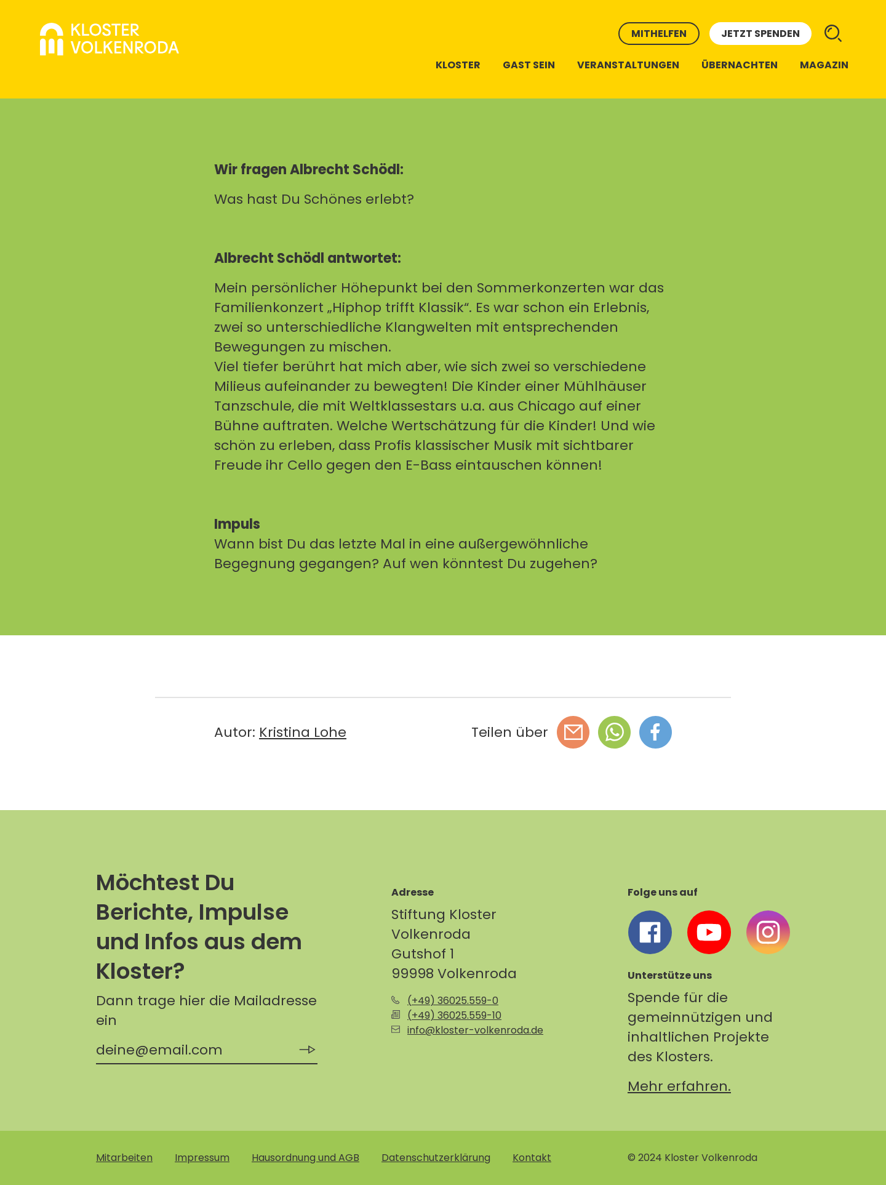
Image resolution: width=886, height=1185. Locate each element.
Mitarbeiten (124, 1158)
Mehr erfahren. (679, 1086)
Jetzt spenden (760, 33)
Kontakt (532, 1158)
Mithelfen (659, 33)
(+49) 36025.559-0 (452, 1001)
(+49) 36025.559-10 (454, 1015)
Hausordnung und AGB (305, 1158)
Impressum (202, 1158)
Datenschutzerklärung (435, 1158)
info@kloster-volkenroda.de (475, 1030)
